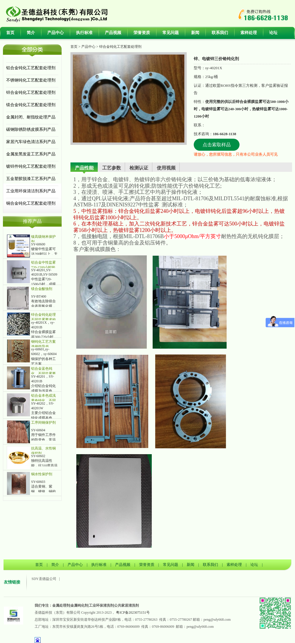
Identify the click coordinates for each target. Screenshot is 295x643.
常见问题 (170, 32)
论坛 (273, 32)
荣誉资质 (142, 32)
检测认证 (138, 167)
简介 (31, 32)
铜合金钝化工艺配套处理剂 (30, 203)
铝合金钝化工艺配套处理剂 (30, 68)
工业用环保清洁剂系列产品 (30, 191)
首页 (10, 32)
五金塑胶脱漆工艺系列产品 (30, 179)
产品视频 (113, 32)
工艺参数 (111, 167)
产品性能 (84, 167)
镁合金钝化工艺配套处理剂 (30, 105)
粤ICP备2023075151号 (133, 612)
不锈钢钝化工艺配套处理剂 (30, 80)
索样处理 (248, 32)
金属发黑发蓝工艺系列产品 (30, 154)
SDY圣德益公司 (44, 579)
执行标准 (84, 32)
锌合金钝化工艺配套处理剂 (30, 92)
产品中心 (55, 32)
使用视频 (166, 167)
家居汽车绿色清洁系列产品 (30, 142)
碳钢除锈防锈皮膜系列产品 (30, 129)
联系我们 (220, 32)
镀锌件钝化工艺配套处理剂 (30, 166)
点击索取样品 (217, 144)
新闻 (195, 32)
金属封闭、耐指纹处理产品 (30, 117)
